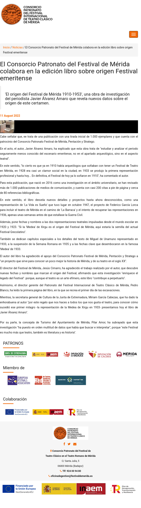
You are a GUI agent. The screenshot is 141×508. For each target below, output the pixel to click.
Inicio (6, 47)
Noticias (17, 47)
